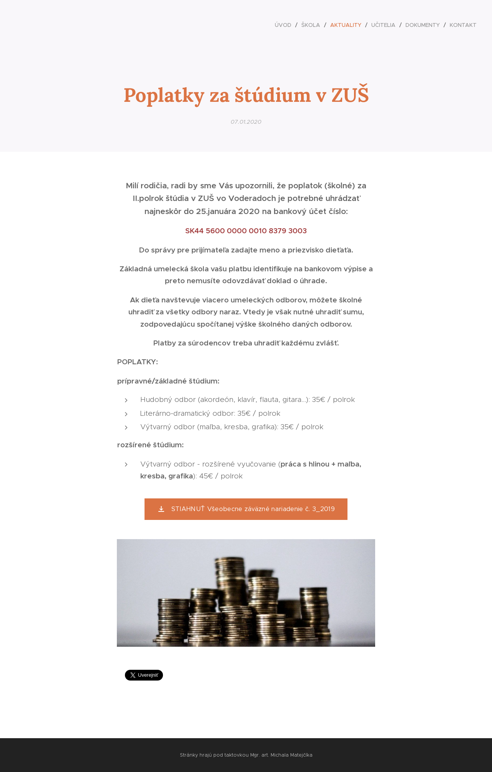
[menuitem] (285, 25)
